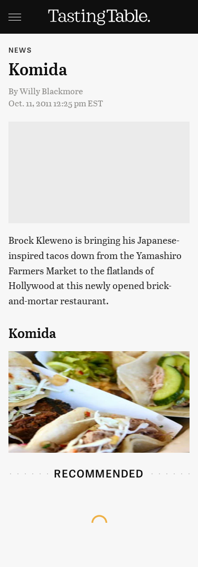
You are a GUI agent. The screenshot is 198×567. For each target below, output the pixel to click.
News (20, 49)
